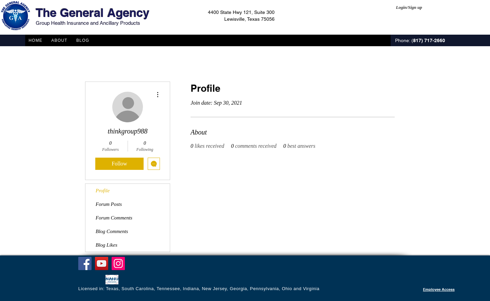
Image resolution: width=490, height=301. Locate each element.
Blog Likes (106, 245)
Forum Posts (109, 204)
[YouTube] (101, 263)
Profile (103, 190)
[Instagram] (118, 263)
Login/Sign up (409, 7)
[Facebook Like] (91, 280)
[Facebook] (85, 263)
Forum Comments (114, 217)
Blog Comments (112, 231)
